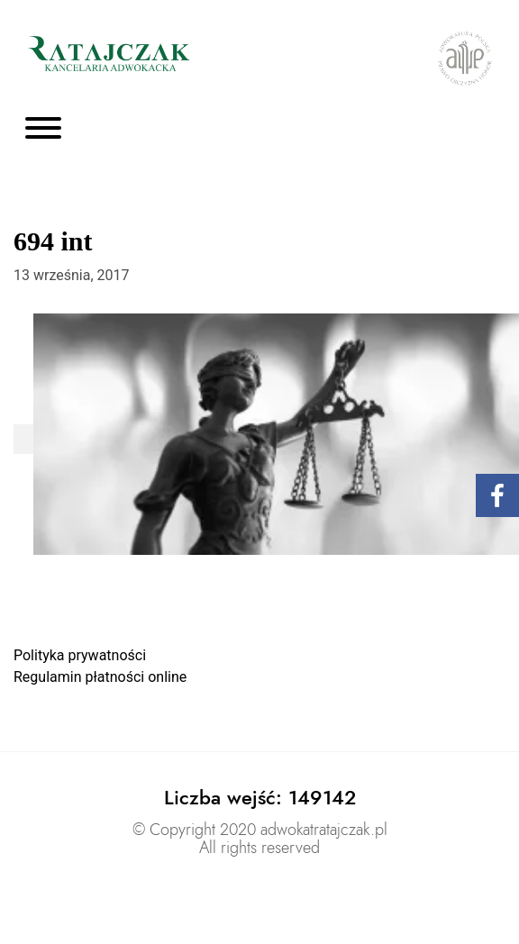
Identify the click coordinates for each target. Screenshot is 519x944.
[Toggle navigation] (43, 129)
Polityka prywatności (80, 655)
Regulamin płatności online (100, 676)
